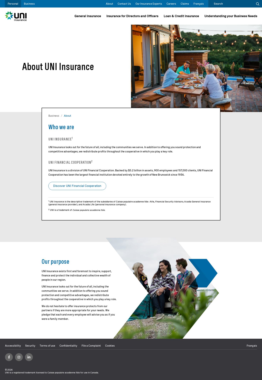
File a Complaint (91, 345)
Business (29, 3)
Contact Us (124, 3)
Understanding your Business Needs (230, 16)
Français (198, 3)
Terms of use (47, 345)
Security (30, 345)
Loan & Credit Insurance (181, 16)
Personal (13, 3)
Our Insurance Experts (148, 3)
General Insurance (87, 16)
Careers (171, 3)
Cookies (110, 345)
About (109, 3)
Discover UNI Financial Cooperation (77, 186)
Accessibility (13, 345)
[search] (232, 4)
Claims (185, 3)
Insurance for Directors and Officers (132, 16)
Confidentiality (68, 345)
